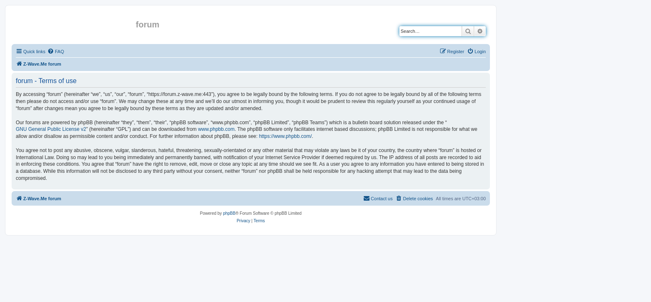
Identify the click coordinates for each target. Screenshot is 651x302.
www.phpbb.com (216, 129)
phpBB (229, 213)
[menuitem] (55, 51)
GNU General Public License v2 (51, 129)
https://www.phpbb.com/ (285, 136)
